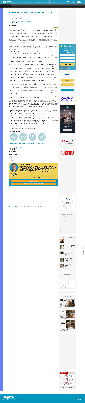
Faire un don (53, 2)
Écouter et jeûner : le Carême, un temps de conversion (70, 246)
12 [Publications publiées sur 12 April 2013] (69, 283)
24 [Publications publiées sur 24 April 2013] (65, 287)
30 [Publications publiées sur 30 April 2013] (63, 289)
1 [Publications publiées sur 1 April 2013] (61, 281)
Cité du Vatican (28, 2)
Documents (46, 2)
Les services (57, 397)
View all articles (12, 160)
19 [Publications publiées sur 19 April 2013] (69, 285)
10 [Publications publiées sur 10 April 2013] (65, 283)
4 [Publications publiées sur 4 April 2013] (67, 281)
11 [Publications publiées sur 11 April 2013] (67, 283)
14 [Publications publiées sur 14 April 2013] (73, 283)
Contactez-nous (78, 397)
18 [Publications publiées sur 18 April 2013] (67, 285)
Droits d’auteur (71, 397)
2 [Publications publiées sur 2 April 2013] (63, 281)
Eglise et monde (38, 2)
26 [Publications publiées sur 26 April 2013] (69, 287)
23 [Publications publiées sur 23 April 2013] (63, 287)
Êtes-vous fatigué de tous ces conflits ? (67, 230)
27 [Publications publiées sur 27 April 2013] (71, 287)
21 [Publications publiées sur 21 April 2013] (73, 285)
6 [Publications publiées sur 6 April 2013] (71, 281)
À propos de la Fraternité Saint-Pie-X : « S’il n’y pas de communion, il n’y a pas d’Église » (69, 253)
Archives (29, 21)
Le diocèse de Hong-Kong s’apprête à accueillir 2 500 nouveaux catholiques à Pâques (67, 222)
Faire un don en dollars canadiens (33, 183)
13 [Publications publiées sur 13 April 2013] (71, 283)
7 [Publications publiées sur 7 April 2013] (73, 281)
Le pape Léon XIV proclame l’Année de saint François (69, 240)
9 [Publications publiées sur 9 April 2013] (63, 283)
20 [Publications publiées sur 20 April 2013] (71, 285)
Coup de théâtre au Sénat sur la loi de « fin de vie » (69, 265)
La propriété (52, 397)
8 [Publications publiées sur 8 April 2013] (61, 283)
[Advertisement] (33, 196)
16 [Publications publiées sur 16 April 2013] (63, 285)
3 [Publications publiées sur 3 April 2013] (65, 281)
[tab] (63, 373)
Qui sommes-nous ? (45, 397)
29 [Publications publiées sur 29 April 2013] (61, 289)
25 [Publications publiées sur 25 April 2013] (67, 287)
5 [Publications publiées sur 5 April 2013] (69, 281)
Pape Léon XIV (20, 2)
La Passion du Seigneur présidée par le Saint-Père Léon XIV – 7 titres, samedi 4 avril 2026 (67, 218)
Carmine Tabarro (22, 21)
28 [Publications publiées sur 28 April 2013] (73, 287)
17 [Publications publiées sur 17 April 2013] (65, 285)
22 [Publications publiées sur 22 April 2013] (61, 287)
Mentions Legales (64, 397)
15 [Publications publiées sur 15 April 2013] (61, 285)
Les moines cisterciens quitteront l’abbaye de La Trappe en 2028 (69, 259)
